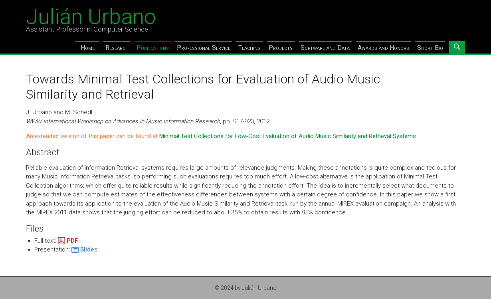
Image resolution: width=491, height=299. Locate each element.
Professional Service (203, 47)
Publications (153, 47)
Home (88, 47)
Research (117, 47)
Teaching (249, 47)
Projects (281, 47)
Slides (88, 249)
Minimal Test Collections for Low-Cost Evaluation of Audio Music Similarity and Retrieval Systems (287, 136)
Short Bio (430, 47)
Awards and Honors (383, 47)
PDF (72, 240)
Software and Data (325, 47)
